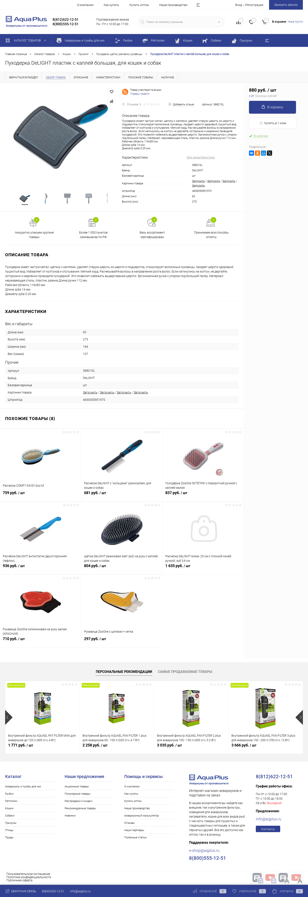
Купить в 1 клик (272, 123)
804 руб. (122, 569)
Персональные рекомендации (124, 673)
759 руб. (40, 496)
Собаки (9, 816)
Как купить (111, 5)
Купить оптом (139, 5)
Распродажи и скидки (78, 802)
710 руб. (40, 642)
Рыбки (9, 795)
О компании (85, 5)
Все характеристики (201, 157)
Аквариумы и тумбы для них (23, 787)
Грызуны (10, 824)
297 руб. (122, 642)
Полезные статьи (135, 838)
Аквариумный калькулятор (141, 816)
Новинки (70, 816)
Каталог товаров (27, 40)
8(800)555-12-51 (53, 891)
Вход (238, 5)
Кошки (9, 809)
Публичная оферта (19, 881)
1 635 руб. (203, 569)
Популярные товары (77, 795)
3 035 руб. (169, 746)
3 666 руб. (243, 746)
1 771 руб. (20, 746)
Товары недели (139, 93)
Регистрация (254, 5)
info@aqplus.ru (268, 820)
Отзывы (129, 824)
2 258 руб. (95, 746)
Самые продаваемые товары (185, 673)
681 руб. (122, 496)
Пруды (9, 838)
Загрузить (198, 181)
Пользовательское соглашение (28, 875)
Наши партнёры (134, 831)
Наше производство (173, 5)
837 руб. (203, 496)
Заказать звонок (286, 4)
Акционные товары (77, 787)
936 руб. (40, 569)
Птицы (9, 831)
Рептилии (11, 802)
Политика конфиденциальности (28, 878)
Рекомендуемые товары (80, 809)
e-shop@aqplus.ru (204, 851)
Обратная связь (20, 891)
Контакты (268, 830)
